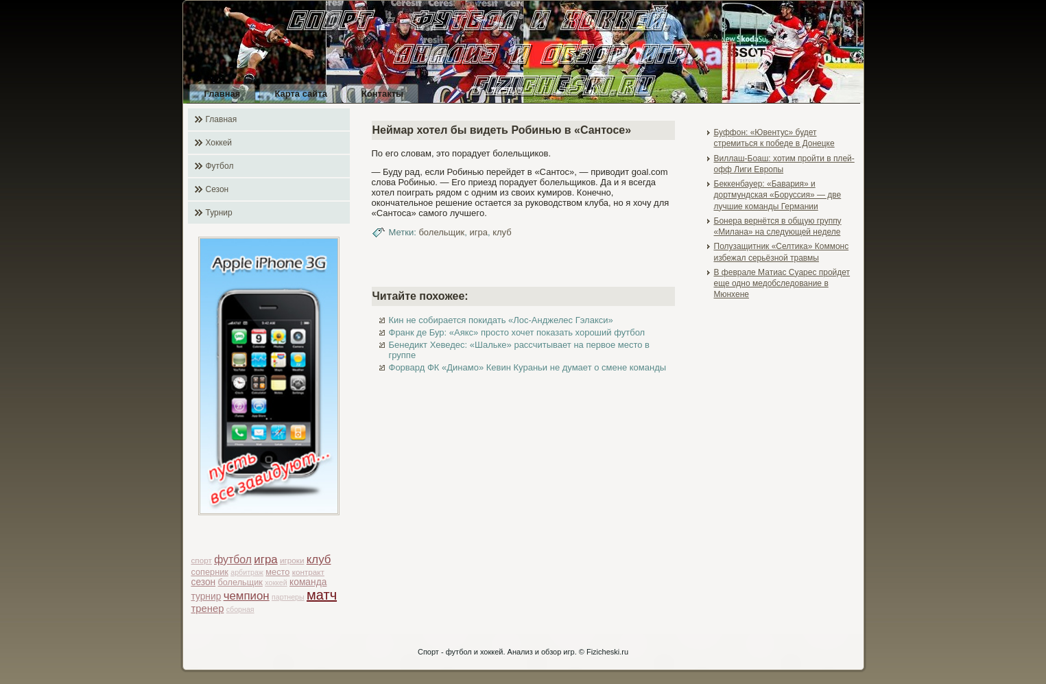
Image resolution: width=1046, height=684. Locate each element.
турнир (206, 596)
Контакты (382, 94)
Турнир (219, 212)
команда (307, 582)
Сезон (217, 189)
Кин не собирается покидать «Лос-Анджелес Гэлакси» (501, 320)
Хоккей (219, 143)
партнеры (288, 597)
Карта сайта (300, 94)
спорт (201, 560)
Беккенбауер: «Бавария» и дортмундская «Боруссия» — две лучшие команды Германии (778, 195)
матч (322, 594)
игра (265, 559)
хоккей (276, 582)
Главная (222, 94)
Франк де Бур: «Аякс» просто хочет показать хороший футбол (517, 332)
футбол (233, 559)
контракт (308, 571)
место (277, 572)
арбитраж (246, 572)
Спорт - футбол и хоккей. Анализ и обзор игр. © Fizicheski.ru (523, 652)
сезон (203, 582)
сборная (240, 609)
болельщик (240, 582)
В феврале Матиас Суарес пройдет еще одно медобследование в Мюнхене (782, 284)
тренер (207, 608)
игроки (292, 560)
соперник (209, 572)
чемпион (247, 595)
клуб (319, 559)
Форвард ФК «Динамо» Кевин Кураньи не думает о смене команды (528, 367)
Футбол (220, 166)
